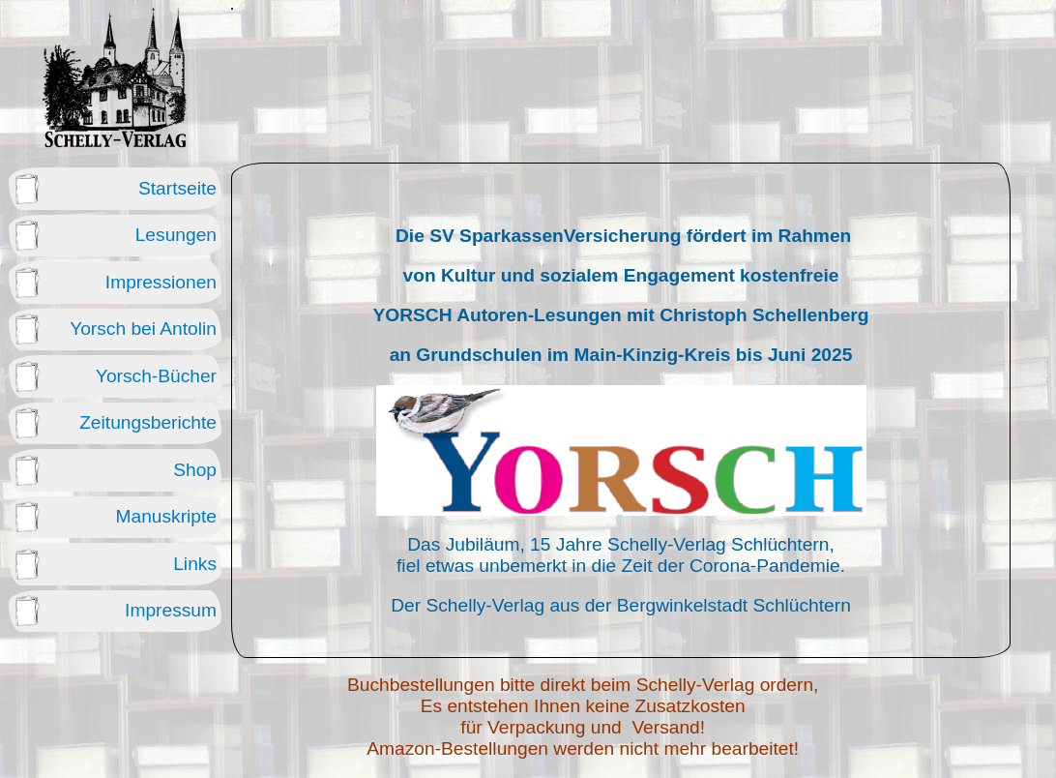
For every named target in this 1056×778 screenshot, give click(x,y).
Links (195, 564)
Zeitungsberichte (148, 422)
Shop (195, 470)
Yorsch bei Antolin (143, 328)
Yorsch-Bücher (156, 376)
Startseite (177, 188)
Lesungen (176, 234)
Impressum (171, 610)
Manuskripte (166, 516)
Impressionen (161, 282)
